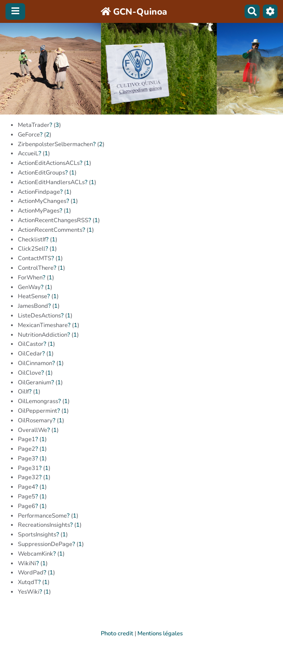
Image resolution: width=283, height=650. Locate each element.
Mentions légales (160, 633)
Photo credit (117, 633)
